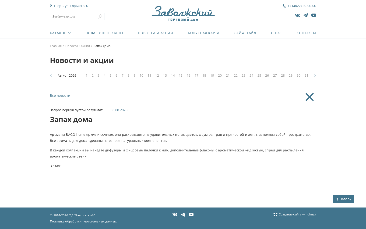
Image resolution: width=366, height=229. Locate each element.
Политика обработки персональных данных (83, 221)
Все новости (60, 95)
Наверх (343, 199)
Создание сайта (287, 214)
